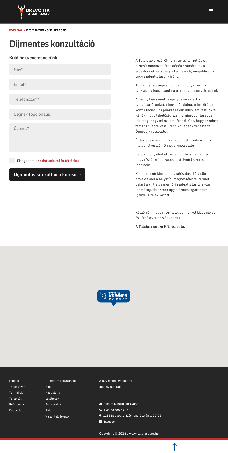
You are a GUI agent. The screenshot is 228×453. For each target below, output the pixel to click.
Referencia (16, 404)
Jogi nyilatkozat (110, 386)
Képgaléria (52, 392)
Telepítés (15, 398)
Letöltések (52, 398)
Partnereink (53, 404)
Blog (48, 386)
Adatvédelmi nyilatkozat (115, 380)
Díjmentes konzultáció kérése (45, 174)
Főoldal (16, 30)
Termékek (16, 392)
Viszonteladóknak (57, 416)
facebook (107, 421)
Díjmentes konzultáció (46, 30)
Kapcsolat (16, 410)
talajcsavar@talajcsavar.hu (119, 403)
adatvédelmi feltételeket (59, 160)
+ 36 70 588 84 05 (113, 409)
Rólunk (50, 410)
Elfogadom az (48, 160)
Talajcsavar (17, 386)
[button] (114, 298)
